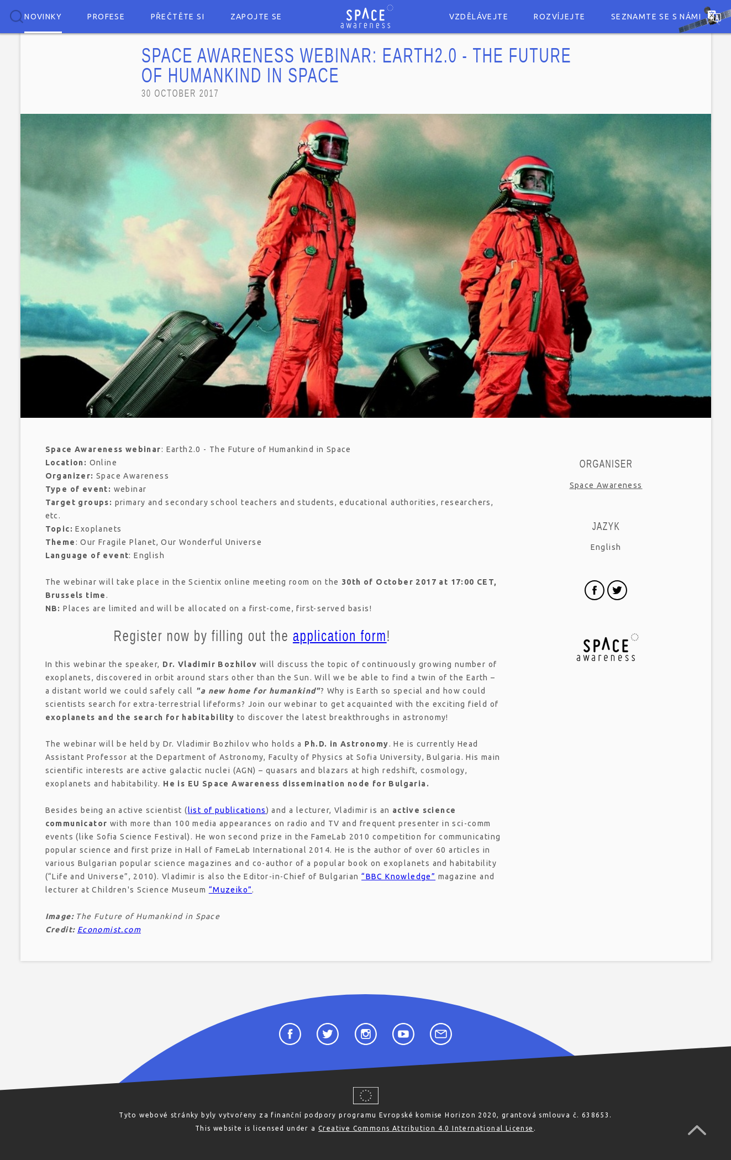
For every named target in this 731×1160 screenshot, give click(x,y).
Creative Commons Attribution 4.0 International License (426, 1128)
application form (339, 635)
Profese (106, 16)
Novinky (43, 16)
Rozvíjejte (559, 16)
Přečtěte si (177, 16)
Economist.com (109, 929)
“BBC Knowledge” (398, 876)
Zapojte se (256, 16)
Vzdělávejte (478, 16)
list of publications (227, 810)
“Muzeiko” (231, 889)
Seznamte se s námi (656, 16)
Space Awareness (606, 485)
